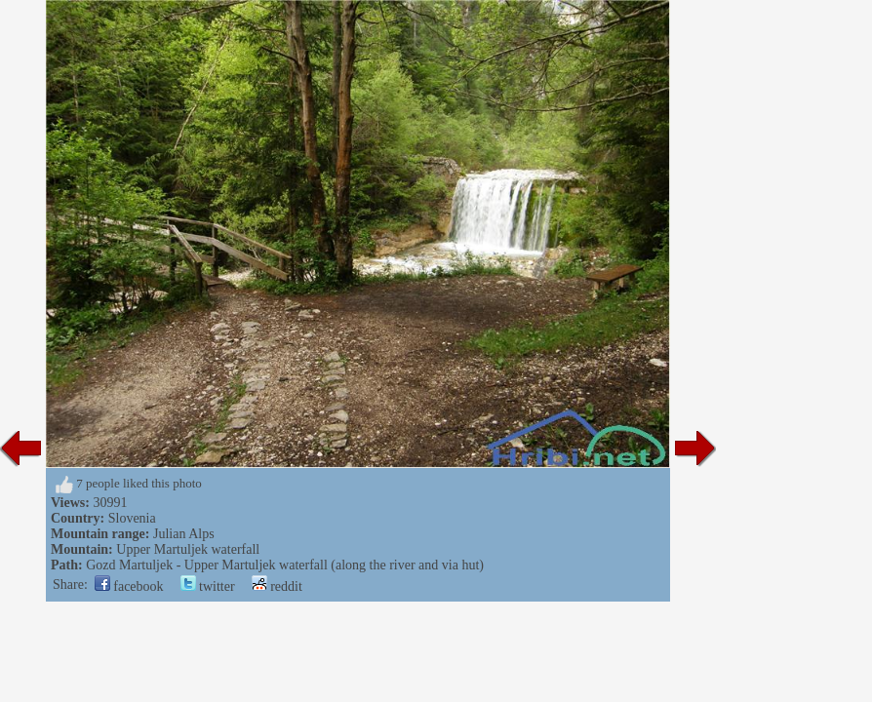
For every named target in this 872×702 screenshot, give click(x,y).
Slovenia (132, 518)
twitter (207, 586)
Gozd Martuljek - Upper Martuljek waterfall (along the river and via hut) (285, 565)
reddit (277, 586)
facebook (129, 586)
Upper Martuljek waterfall (187, 549)
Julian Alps (184, 533)
